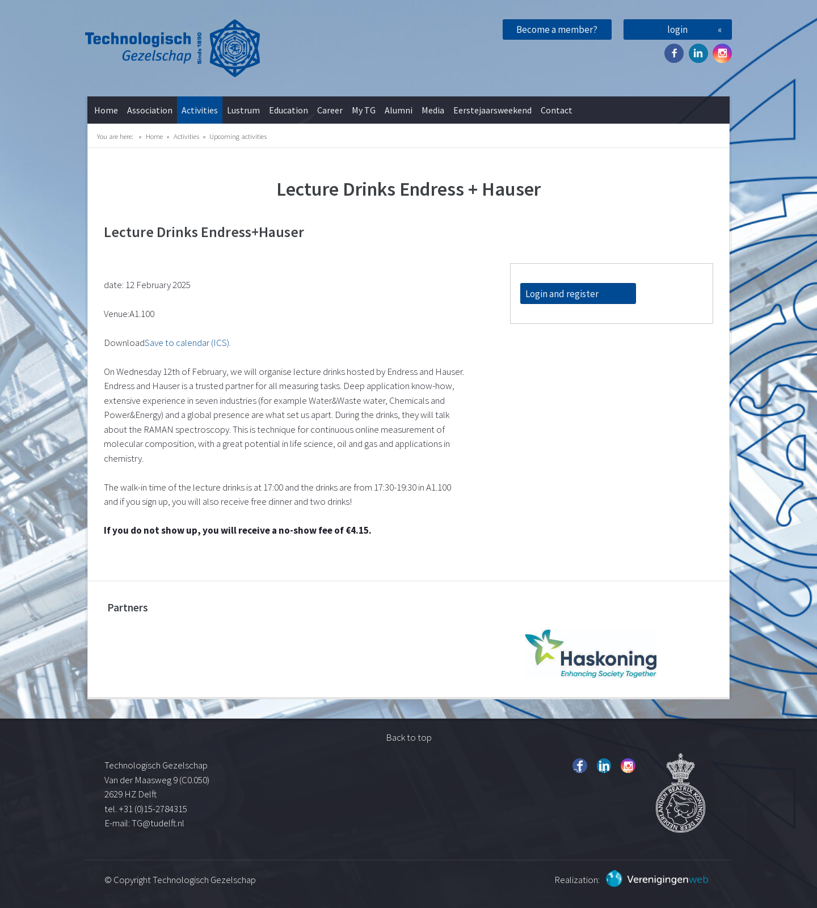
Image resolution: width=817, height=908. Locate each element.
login (677, 29)
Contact (556, 110)
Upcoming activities (238, 136)
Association (149, 110)
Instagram (722, 53)
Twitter (698, 53)
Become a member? (556, 29)
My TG (364, 110)
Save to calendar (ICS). (188, 342)
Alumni (398, 110)
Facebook (674, 53)
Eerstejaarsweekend (492, 110)
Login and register (562, 294)
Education (288, 110)
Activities (200, 110)
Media (433, 110)
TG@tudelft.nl (159, 823)
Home (106, 110)
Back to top (409, 737)
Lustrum (243, 110)
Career (330, 110)
